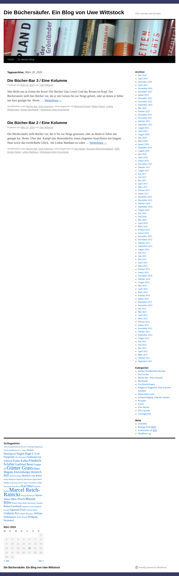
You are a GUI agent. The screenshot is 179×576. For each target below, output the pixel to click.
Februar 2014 (144, 295)
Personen (142, 400)
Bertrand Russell (82, 106)
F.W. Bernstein (20, 457)
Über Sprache (144, 410)
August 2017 (143, 170)
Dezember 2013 (145, 302)
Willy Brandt (22, 517)
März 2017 (143, 187)
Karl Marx (27, 486)
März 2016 (143, 226)
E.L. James (22, 450)
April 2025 (143, 85)
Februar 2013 (144, 322)
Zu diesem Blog (26, 59)
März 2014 (143, 292)
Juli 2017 (142, 174)
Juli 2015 (142, 252)
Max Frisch (18, 499)
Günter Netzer (14, 152)
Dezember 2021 (145, 114)
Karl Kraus (16, 486)
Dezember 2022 (145, 98)
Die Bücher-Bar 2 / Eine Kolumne (37, 123)
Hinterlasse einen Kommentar (54, 109)
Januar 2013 (143, 325)
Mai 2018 (142, 154)
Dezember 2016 (145, 197)
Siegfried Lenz (27, 507)
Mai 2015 (142, 259)
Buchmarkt (143, 381)
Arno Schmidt (9, 447)
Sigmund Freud (17, 509)
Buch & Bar (143, 374)
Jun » (41, 561)
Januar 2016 (143, 233)
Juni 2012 (142, 345)
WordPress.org (144, 433)
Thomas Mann (31, 510)
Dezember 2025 (145, 82)
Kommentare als (147, 430)
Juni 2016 (142, 216)
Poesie (141, 404)
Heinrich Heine (15, 476)
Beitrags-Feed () (147, 427)
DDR (117, 149)
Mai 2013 (142, 312)
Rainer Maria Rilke (19, 503)
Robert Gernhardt (12, 506)
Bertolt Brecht (20, 447)
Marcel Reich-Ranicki (22, 492)
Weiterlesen (53, 100)
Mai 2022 (142, 108)
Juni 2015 (142, 256)
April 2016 (143, 223)
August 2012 (143, 338)
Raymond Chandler (35, 503)
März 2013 (143, 318)
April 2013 (143, 315)
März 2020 (143, 141)
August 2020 (143, 134)
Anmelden (142, 423)
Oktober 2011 (144, 358)
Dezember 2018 (145, 147)
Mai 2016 (142, 220)
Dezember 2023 (145, 91)
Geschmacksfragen (146, 384)
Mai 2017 (142, 180)
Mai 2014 (142, 285)
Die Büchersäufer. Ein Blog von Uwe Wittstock (64, 12)
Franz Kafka (20, 460)
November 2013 (145, 305)
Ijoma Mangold (10, 479)
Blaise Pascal (98, 106)
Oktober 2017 (144, 167)
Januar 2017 (143, 193)
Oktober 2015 (144, 243)
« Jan (6, 561)
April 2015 (143, 262)
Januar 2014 (143, 298)
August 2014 (143, 282)
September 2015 (145, 246)
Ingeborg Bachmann (24, 479)
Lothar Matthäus (30, 152)
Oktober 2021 (144, 121)
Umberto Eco (12, 513)
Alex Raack (79, 149)
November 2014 (145, 275)
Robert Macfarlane (30, 109)
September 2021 (145, 124)
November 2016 (145, 200)
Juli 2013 (142, 308)
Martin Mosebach (28, 496)
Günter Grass (20, 468)
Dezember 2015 (145, 236)
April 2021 (143, 131)
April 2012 (143, 351)
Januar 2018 (143, 160)
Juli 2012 (142, 341)
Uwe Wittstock (46, 85)
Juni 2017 (142, 177)
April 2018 (143, 157)
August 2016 (143, 210)
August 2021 (143, 128)
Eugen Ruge (24, 453)
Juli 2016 (142, 213)
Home (11, 59)
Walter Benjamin (26, 514)
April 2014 (143, 289)
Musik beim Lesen (146, 394)
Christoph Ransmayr (35, 447)
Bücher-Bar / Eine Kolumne (39, 106)
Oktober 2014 (144, 279)
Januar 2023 (143, 95)
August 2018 (143, 151)
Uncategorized (144, 414)
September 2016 (145, 206)
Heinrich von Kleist (32, 475)
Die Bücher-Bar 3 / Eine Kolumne (37, 80)
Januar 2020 (143, 144)
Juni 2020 (142, 137)
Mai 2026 (142, 75)
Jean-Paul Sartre (16, 483)
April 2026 (143, 78)
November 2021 (145, 118)
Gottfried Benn (24, 464)
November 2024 (145, 88)
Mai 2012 (142, 348)
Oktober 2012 (144, 331)
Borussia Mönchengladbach (99, 149)
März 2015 (143, 266)
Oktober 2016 (144, 203)
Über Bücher (143, 407)
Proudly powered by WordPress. (153, 567)
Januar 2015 (143, 272)
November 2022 (145, 101)
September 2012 (145, 335)
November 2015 (145, 239)
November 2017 (145, 164)
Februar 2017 (144, 190)
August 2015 (143, 249)
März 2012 (143, 354)
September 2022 (145, 105)
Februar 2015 (144, 269)
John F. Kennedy (30, 483)
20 (29, 548)
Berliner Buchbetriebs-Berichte (151, 371)
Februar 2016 (144, 229)
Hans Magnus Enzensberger (22, 470)
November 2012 (145, 328)
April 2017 (143, 183)
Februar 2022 (144, 111)
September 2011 (145, 361)
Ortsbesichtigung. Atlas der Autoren (154, 397)
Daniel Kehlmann (10, 450)
